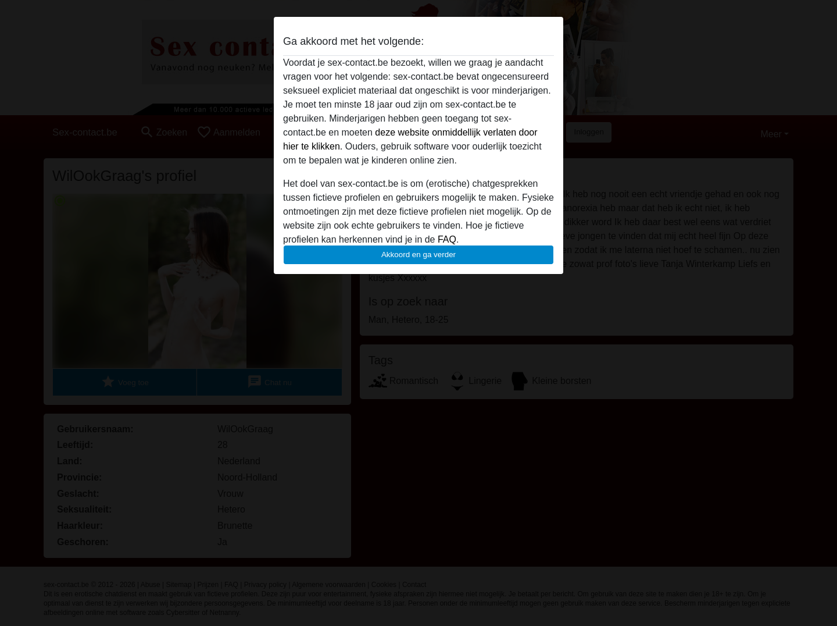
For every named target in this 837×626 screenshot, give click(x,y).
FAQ (447, 239)
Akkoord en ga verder (418, 254)
